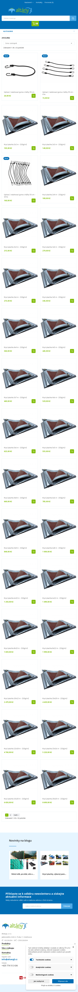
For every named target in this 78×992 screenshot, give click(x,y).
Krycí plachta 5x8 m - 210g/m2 (15, 548)
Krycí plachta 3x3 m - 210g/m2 (15, 247)
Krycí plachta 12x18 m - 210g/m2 (16, 749)
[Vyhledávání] (39, 18)
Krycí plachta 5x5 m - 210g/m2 (53, 448)
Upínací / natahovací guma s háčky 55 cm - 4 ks (58, 93)
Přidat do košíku (34, 96)
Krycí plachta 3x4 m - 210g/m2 (53, 247)
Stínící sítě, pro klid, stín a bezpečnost (23, 874)
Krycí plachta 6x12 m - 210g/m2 (54, 598)
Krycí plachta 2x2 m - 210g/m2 (15, 144)
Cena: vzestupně (39, 43)
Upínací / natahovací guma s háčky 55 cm (19, 92)
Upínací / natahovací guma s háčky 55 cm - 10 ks (19, 196)
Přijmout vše (63, 981)
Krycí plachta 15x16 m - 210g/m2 (54, 749)
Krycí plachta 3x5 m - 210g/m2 (53, 297)
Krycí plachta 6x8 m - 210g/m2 (53, 548)
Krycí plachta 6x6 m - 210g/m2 (53, 498)
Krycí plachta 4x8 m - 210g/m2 (15, 498)
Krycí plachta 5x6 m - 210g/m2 (15, 448)
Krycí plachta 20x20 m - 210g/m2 (54, 799)
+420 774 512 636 (10, 965)
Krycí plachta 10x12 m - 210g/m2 (16, 698)
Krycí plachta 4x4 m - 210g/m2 (15, 347)
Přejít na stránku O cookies (51, 985)
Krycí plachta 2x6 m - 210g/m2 (15, 297)
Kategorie (8, 31)
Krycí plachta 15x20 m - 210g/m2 (16, 799)
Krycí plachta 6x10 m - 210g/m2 (16, 598)
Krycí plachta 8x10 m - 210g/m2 (16, 648)
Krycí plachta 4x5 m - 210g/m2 (53, 347)
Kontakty (39, 2)
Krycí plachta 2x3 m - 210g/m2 (53, 144)
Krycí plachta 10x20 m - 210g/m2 (54, 698)
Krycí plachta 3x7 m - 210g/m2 (15, 397)
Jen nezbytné (39, 981)
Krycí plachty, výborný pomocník (54, 874)
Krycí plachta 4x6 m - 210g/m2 (53, 397)
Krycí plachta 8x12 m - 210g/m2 (54, 648)
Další (16, 815)
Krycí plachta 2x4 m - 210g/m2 (53, 195)
